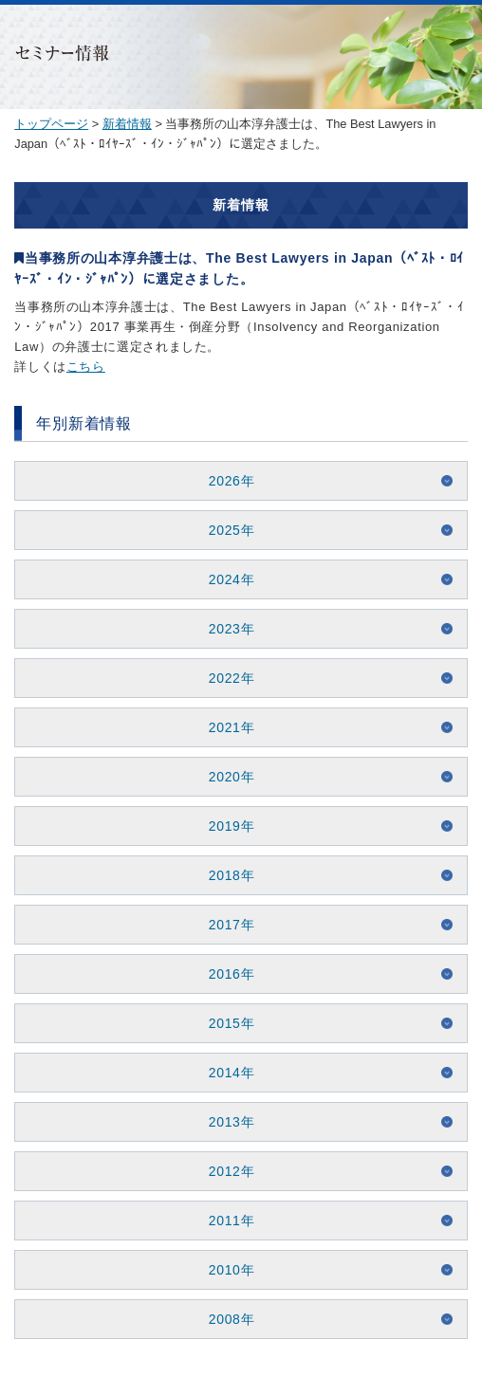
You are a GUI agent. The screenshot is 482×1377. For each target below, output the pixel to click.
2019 (225, 826)
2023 (225, 628)
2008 (225, 1319)
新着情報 (127, 124)
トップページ (51, 124)
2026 (225, 480)
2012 (225, 1171)
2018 (225, 875)
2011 (225, 1220)
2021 (225, 727)
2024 (225, 579)
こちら (85, 366)
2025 (225, 530)
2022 (225, 678)
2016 (225, 974)
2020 (225, 776)
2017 (225, 924)
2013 (225, 1121)
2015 (225, 1023)
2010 (225, 1269)
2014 (225, 1072)
